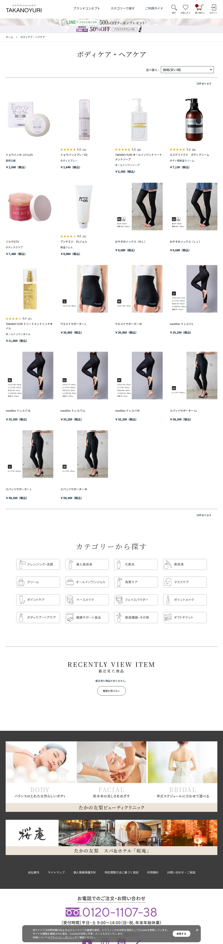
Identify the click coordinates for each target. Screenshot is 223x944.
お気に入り (185, 12)
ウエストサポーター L (73, 324)
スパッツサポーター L (18, 489)
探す (174, 12)
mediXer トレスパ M (127, 410)
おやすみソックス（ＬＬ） (185, 241)
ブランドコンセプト (86, 8)
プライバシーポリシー (62, 937)
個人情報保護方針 (84, 865)
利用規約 (152, 865)
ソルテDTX (12, 241)
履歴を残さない (111, 683)
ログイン (213, 12)
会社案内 (33, 865)
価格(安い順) (172, 69)
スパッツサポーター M (73, 489)
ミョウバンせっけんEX (19, 154)
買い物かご (200, 9)
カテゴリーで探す (123, 8)
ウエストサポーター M (128, 324)
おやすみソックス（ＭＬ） (131, 241)
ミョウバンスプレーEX (74, 154)
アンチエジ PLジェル (73, 241)
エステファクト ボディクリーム (189, 154)
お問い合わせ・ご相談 (181, 865)
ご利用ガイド (154, 8)
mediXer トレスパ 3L (18, 410)
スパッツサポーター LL (183, 410)
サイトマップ (56, 865)
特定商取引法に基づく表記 (121, 865)
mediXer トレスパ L (181, 324)
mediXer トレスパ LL (72, 410)
